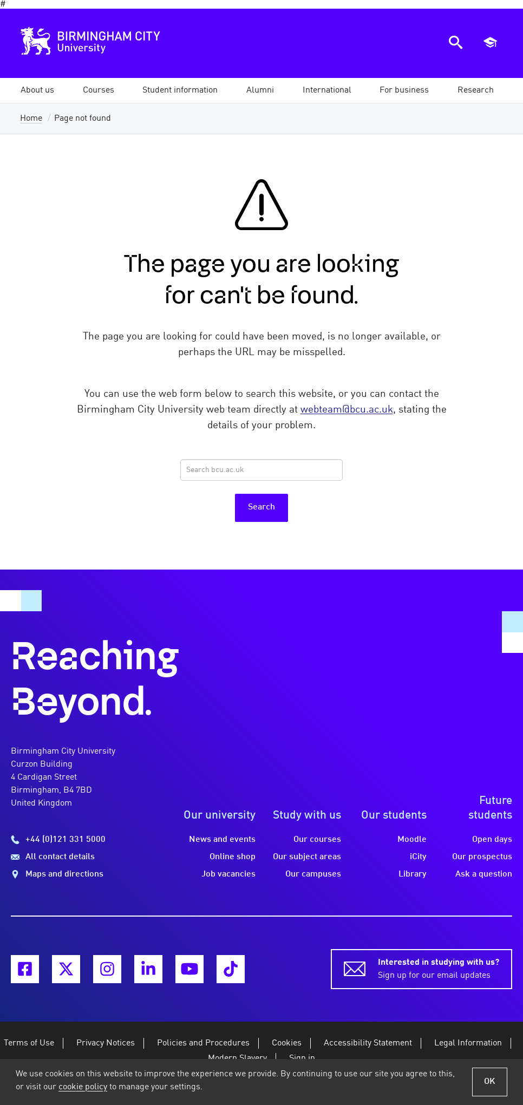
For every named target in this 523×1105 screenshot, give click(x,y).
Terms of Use (29, 1043)
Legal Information (468, 1043)
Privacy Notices (105, 1043)
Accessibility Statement (368, 1043)
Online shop (233, 857)
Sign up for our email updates (438, 968)
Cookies (287, 1043)
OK (489, 1081)
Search (261, 507)
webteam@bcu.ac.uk (346, 409)
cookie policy (82, 1087)
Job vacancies (228, 874)
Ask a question (483, 874)
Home (31, 118)
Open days (492, 839)
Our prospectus (482, 857)
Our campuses (313, 874)
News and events (222, 839)
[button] (37, 90)
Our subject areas (307, 857)
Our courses (317, 839)
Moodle (412, 839)
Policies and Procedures (203, 1043)
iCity (418, 857)
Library (412, 874)
